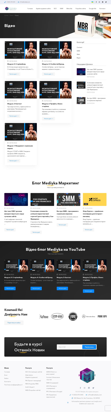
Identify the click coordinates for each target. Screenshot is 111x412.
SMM (78, 51)
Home (6, 15)
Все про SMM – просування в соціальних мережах (96, 99)
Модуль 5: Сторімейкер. (16, 64)
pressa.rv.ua (89, 401)
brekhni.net (83, 404)
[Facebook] (80, 388)
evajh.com (97, 401)
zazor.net (91, 404)
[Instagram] (84, 388)
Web (78, 54)
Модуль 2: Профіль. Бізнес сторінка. (52, 107)
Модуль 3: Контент (14, 106)
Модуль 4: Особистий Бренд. (53, 64)
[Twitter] (93, 388)
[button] (14, 325)
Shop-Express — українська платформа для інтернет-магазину (93, 218)
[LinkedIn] (89, 388)
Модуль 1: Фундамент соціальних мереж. (20, 149)
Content (79, 47)
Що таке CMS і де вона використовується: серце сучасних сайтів (95, 72)
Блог (11, 15)
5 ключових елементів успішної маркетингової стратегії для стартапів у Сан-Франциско (95, 86)
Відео (78, 58)
